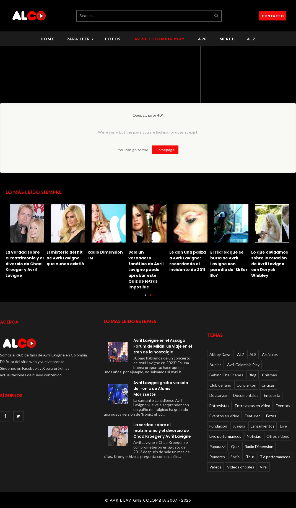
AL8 (253, 354)
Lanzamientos (262, 426)
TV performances (275, 456)
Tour (250, 456)
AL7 (251, 39)
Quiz (235, 446)
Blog (252, 374)
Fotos (113, 39)
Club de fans (220, 385)
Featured (253, 415)
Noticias (254, 436)
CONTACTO (273, 16)
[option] (26, 239)
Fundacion (218, 426)
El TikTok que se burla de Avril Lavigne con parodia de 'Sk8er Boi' (229, 263)
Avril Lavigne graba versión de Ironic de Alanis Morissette (160, 388)
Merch (227, 39)
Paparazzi (217, 446)
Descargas (218, 395)
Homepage (165, 149)
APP (202, 39)
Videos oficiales (240, 467)
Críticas (268, 385)
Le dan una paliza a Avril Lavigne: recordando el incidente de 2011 (187, 260)
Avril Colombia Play (159, 39)
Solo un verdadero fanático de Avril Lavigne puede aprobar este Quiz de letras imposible (145, 269)
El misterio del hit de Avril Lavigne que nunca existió (65, 258)
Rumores (217, 456)
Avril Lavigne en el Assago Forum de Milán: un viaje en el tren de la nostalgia (162, 346)
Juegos (239, 426)
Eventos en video (224, 415)
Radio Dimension (259, 446)
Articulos (270, 354)
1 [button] (145, 298)
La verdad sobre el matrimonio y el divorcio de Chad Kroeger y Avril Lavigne (25, 263)
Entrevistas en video (252, 405)
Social (235, 456)
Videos (215, 467)
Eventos (283, 405)
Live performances (225, 436)
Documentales (245, 395)
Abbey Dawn (220, 354)
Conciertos (246, 385)
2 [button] (151, 298)
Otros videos (277, 436)
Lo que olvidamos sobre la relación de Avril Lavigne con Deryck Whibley (269, 263)
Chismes (269, 374)
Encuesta (272, 395)
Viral (264, 467)
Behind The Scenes (226, 374)
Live (283, 426)
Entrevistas (219, 405)
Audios (215, 364)
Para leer (80, 39)
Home (47, 39)
